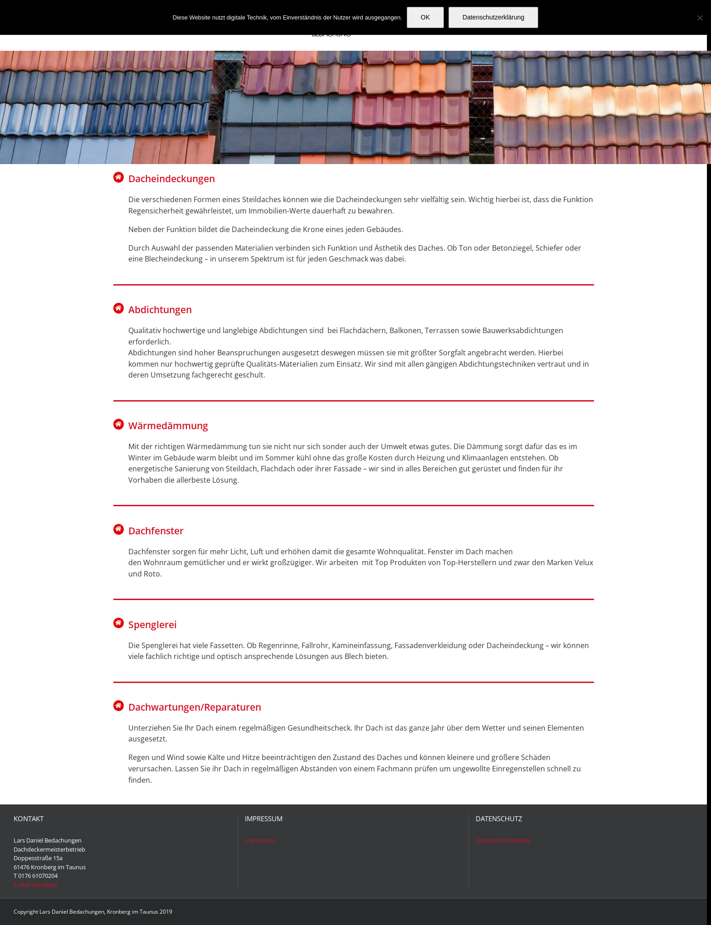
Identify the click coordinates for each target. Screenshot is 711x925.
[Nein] (699, 17)
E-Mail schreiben (36, 885)
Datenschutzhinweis (503, 840)
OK (425, 17)
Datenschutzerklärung (493, 17)
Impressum (260, 840)
